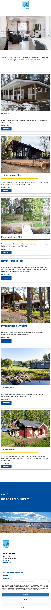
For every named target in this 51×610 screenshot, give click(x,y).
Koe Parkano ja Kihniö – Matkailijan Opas (13, 572)
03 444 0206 (5, 338)
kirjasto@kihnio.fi (7, 562)
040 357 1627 (5, 125)
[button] (48, 582)
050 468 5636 (5, 275)
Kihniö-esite (6, 578)
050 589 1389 (5, 187)
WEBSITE (6, 129)
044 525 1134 (5, 249)
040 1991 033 (5, 400)
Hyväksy (25, 594)
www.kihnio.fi (6, 575)
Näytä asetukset (25, 604)
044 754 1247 (6, 560)
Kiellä (25, 599)
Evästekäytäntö (24, 607)
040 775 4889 (5, 463)
